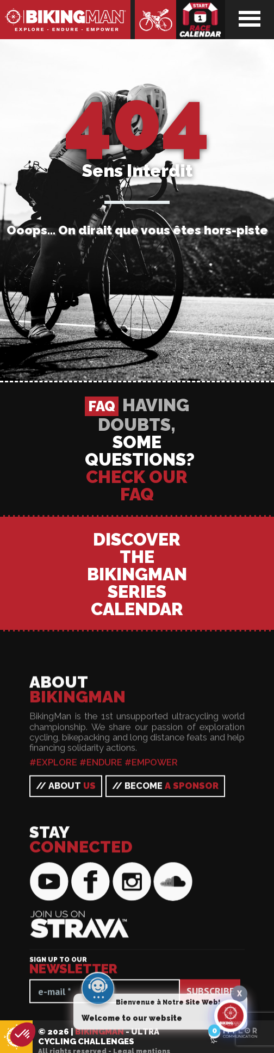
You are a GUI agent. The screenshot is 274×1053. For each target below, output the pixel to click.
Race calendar (200, 19)
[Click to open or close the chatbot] (230, 1017)
